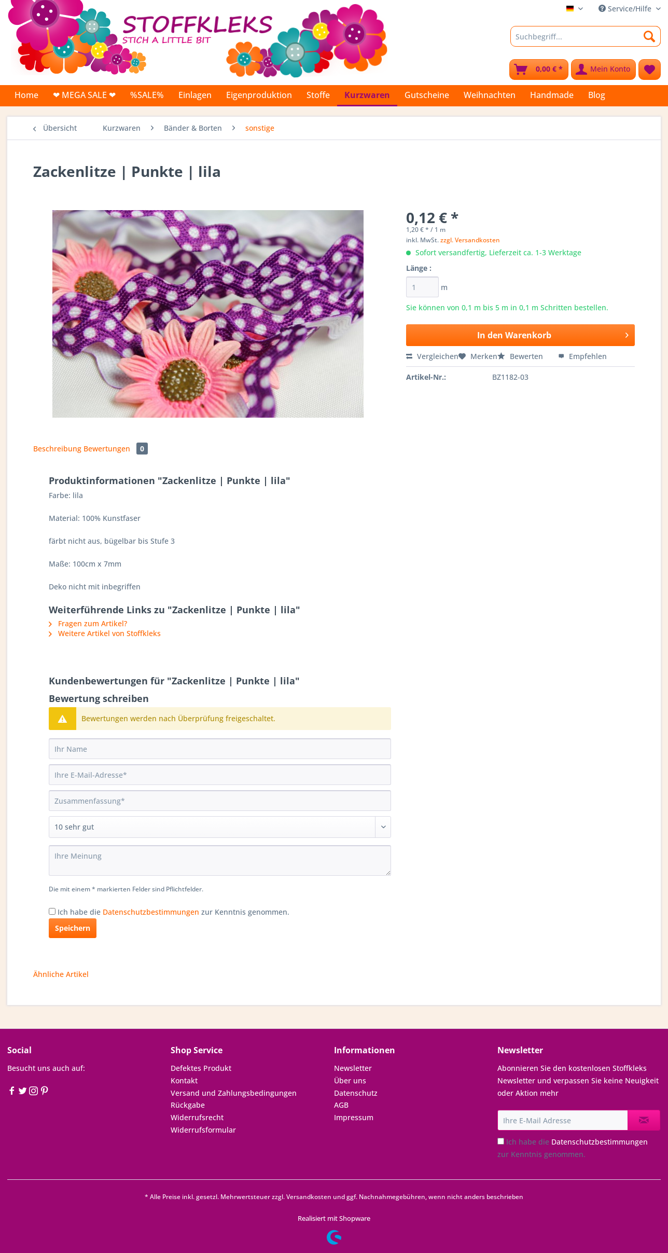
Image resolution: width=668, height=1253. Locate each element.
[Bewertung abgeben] (220, 827)
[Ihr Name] (220, 748)
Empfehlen (582, 356)
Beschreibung (57, 448)
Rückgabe (188, 1105)
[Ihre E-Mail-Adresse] (220, 774)
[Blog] (597, 95)
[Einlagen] (195, 95)
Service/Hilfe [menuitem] (626, 8)
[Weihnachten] (489, 95)
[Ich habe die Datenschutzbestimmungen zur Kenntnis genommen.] (52, 911)
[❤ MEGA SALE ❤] (84, 95)
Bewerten (521, 356)
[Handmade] (552, 95)
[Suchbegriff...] (585, 36)
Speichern (72, 928)
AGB (341, 1105)
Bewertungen (116, 448)
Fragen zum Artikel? (88, 623)
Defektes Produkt (201, 1068)
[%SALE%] (147, 95)
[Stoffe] (318, 95)
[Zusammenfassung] (220, 800)
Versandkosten (308, 1196)
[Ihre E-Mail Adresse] (562, 1120)
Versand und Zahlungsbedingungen (234, 1093)
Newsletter (353, 1068)
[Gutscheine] (426, 95)
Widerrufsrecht (197, 1117)
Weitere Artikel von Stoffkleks (105, 633)
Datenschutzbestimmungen (151, 912)
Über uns (350, 1080)
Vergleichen (432, 356)
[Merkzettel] (649, 69)
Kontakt (184, 1080)
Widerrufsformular (203, 1130)
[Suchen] (649, 36)
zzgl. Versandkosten (470, 240)
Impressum (353, 1117)
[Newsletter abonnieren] (644, 1120)
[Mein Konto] (603, 69)
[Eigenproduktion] (259, 95)
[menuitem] (585, 41)
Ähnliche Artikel (61, 974)
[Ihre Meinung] (220, 860)
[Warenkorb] (538, 69)
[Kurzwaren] (367, 95)
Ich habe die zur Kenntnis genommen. (173, 912)
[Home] (26, 95)
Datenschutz (356, 1093)
